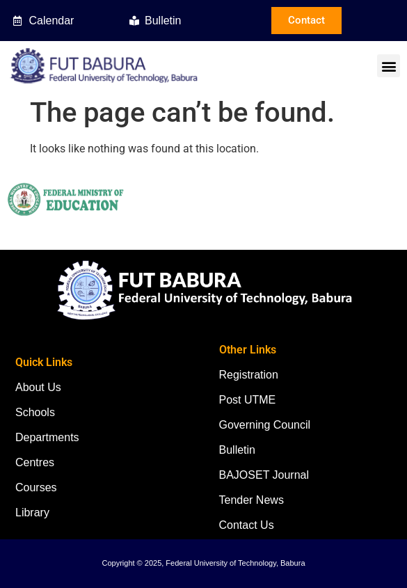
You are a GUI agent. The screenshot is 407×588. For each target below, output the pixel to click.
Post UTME (247, 400)
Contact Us (246, 525)
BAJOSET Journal (264, 475)
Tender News (251, 500)
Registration (248, 375)
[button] (388, 65)
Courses (36, 487)
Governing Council (265, 425)
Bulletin (237, 450)
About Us (38, 387)
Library (32, 512)
